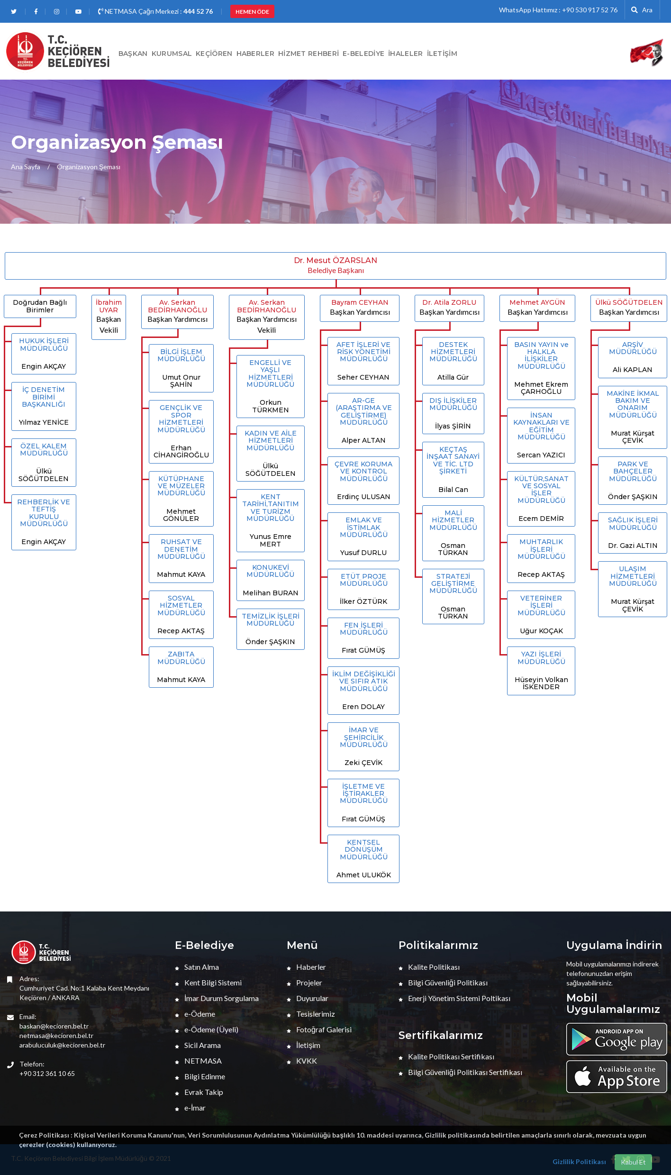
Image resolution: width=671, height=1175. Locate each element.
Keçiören (214, 53)
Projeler (304, 982)
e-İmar (190, 1107)
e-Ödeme (195, 1013)
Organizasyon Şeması (88, 167)
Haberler (306, 966)
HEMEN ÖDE (252, 11)
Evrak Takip (199, 1091)
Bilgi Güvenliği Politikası (443, 982)
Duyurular (307, 997)
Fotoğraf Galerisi (319, 1029)
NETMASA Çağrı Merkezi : (155, 11)
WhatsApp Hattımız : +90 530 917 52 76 (558, 10)
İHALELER (405, 53)
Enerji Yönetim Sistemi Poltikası (454, 997)
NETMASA (198, 1060)
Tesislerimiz (311, 1013)
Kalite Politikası (429, 966)
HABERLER (255, 53)
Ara (642, 10)
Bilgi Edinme (200, 1076)
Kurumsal (172, 53)
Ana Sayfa (25, 167)
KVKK (302, 1060)
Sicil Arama (198, 1044)
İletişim (442, 53)
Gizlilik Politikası (579, 1161)
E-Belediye (363, 53)
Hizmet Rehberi (308, 53)
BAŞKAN (133, 53)
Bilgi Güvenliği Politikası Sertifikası (460, 1071)
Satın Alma (197, 966)
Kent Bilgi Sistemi (208, 982)
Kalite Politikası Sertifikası (446, 1056)
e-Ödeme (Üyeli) (206, 1029)
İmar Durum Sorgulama (217, 997)
